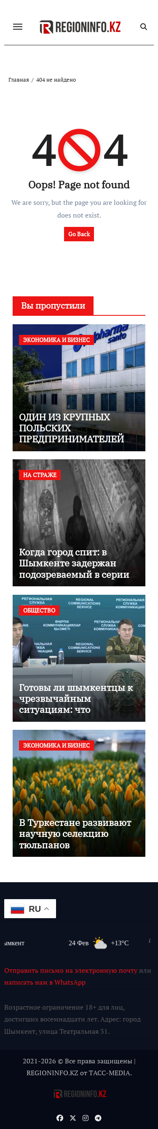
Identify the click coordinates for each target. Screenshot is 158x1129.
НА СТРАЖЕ (39, 475)
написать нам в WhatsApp (45, 982)
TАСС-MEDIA (109, 1072)
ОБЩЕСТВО (39, 610)
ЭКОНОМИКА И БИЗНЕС (56, 340)
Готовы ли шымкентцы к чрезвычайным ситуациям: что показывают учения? (76, 704)
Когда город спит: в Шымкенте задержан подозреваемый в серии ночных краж (74, 568)
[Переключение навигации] (18, 26)
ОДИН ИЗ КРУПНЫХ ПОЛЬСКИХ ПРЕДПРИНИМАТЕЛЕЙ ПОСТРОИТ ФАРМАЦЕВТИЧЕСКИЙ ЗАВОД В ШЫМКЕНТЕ (71, 445)
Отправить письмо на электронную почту (70, 970)
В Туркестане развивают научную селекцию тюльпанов (75, 833)
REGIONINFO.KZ (52, 1072)
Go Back (79, 234)
